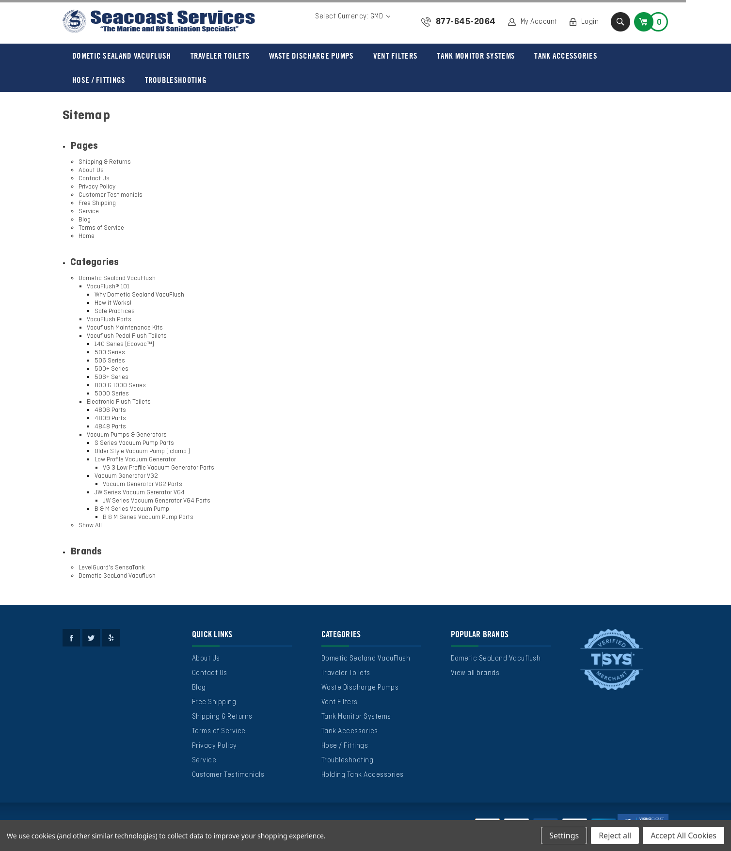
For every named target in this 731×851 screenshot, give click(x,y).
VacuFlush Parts (109, 319)
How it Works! (113, 303)
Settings (564, 835)
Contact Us (94, 178)
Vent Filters (395, 56)
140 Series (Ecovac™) (124, 344)
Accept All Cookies (683, 835)
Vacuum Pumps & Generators (127, 435)
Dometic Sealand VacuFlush (121, 56)
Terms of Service (101, 228)
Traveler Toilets (220, 56)
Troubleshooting (176, 80)
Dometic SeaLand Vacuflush (117, 576)
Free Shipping (97, 203)
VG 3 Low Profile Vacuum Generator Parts (158, 468)
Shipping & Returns (105, 162)
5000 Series (112, 394)
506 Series (110, 361)
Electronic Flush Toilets (119, 402)
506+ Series (111, 377)
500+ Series (111, 369)
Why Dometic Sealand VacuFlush (139, 295)
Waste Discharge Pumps (311, 56)
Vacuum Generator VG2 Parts (142, 484)
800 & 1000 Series (120, 385)
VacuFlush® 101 (108, 287)
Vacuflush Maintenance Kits (125, 328)
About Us (91, 170)
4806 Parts (110, 410)
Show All (90, 525)
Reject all (615, 835)
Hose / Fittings (99, 80)
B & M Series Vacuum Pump (132, 509)
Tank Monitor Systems (476, 56)
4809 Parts (110, 418)
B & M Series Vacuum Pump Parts (148, 517)
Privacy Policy (97, 187)
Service (89, 211)
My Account (539, 21)
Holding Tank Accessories (362, 775)
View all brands (475, 673)
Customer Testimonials (111, 195)
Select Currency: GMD (352, 16)
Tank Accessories (565, 56)
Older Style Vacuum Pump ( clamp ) (142, 451)
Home (87, 236)
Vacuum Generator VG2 (126, 476)
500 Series (110, 352)
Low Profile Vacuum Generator (135, 460)
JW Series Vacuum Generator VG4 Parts (156, 501)
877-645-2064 (466, 22)
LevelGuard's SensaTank (112, 568)
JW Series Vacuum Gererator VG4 (140, 493)
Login (590, 21)
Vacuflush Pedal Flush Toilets (127, 336)
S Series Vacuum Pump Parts (134, 443)
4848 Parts (110, 427)
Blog (85, 220)
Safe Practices (115, 311)
